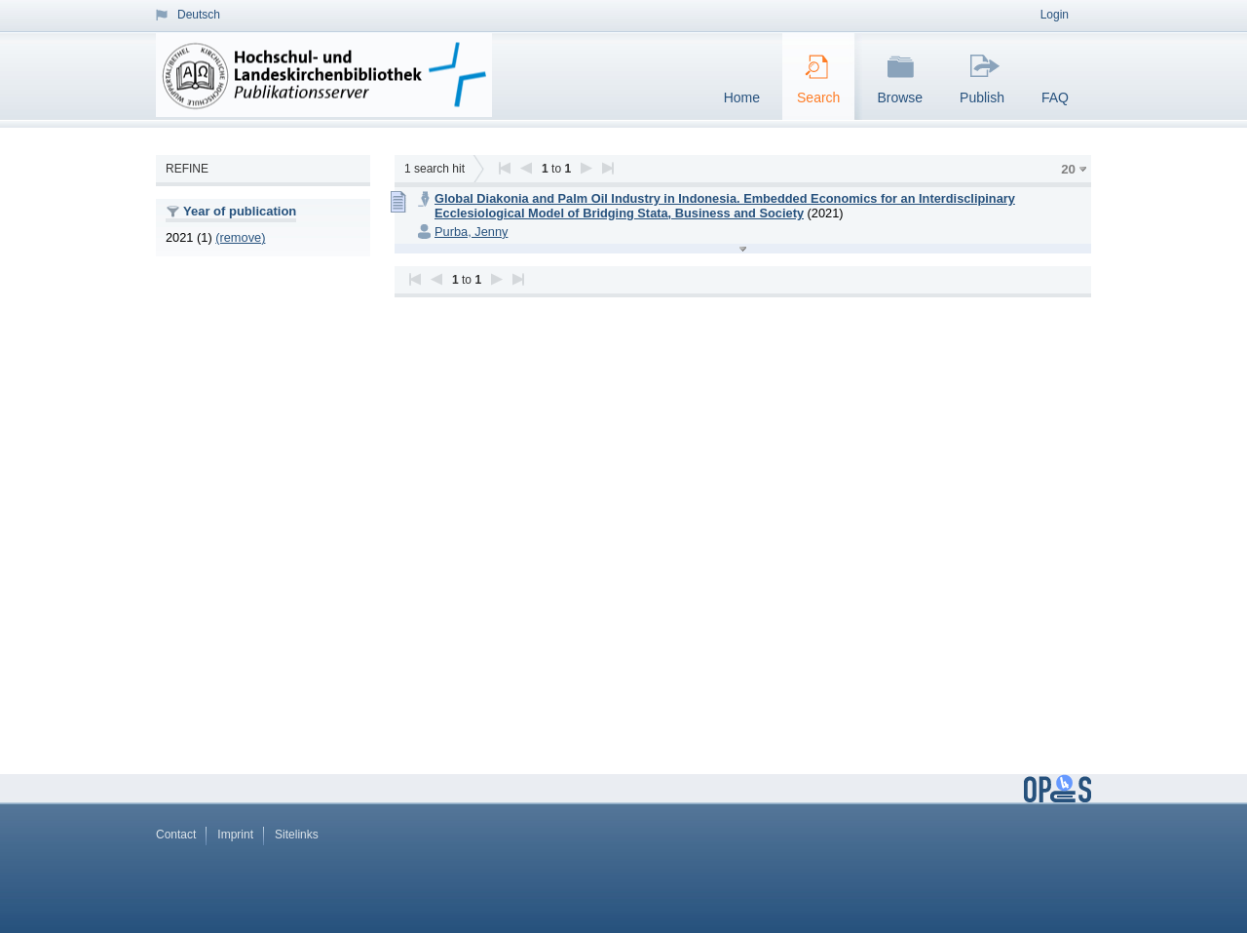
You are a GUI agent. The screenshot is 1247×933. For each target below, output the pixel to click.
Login (1054, 14)
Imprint (235, 834)
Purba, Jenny (471, 231)
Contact (176, 834)
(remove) (240, 237)
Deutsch (198, 14)
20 (1068, 169)
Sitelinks (297, 834)
